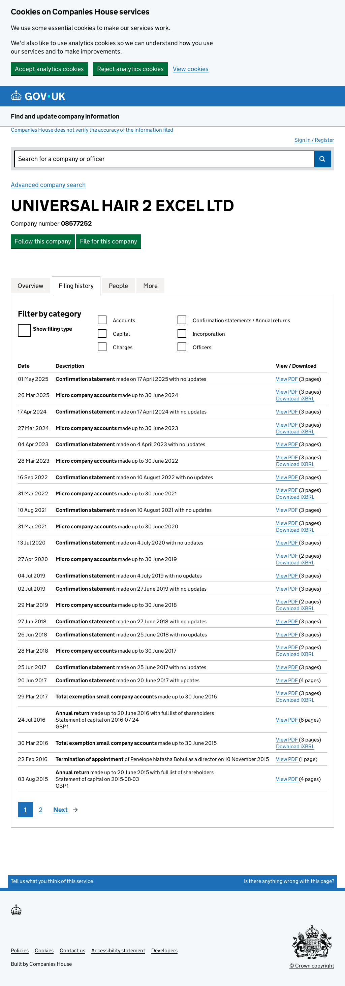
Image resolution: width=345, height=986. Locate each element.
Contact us (72, 950)
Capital (114, 335)
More (150, 286)
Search (322, 159)
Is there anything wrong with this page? (289, 881)
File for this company (108, 241)
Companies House (50, 964)
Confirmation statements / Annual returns (234, 321)
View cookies (191, 69)
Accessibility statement (118, 950)
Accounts (116, 321)
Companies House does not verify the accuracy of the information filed (92, 130)
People (118, 286)
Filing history (76, 286)
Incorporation (201, 335)
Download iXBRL (295, 398)
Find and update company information (65, 116)
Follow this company (42, 241)
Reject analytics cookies (130, 69)
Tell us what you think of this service (52, 881)
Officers (194, 348)
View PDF (287, 379)
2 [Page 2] (40, 810)
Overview (30, 286)
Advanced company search (48, 185)
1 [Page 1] (25, 810)
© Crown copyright (311, 965)
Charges (115, 348)
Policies (20, 950)
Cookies (44, 950)
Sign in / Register (314, 140)
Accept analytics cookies (49, 69)
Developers (164, 950)
